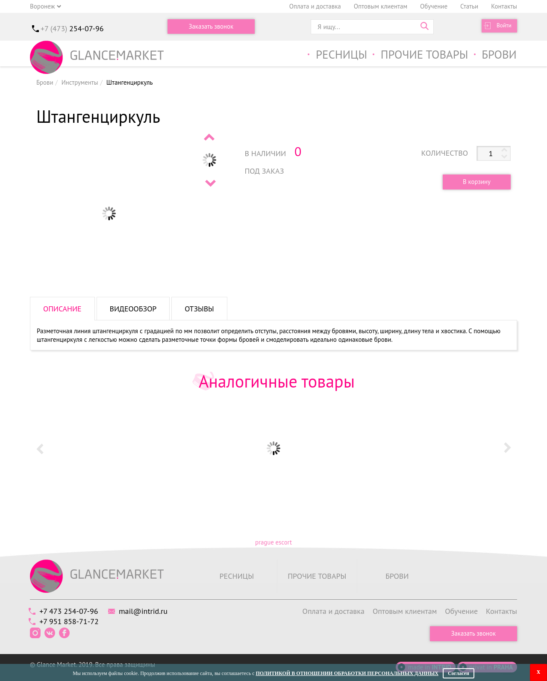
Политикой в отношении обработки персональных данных (347, 673)
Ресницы (337, 55)
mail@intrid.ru (146, 611)
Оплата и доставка (315, 6)
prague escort (273, 542)
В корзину (475, 182)
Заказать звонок (211, 27)
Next (210, 183)
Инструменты (80, 82)
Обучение (433, 6)
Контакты (504, 6)
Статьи (469, 6)
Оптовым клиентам (380, 6)
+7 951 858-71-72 (70, 621)
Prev (210, 137)
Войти (502, 27)
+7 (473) (72, 28)
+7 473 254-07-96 (70, 611)
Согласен (458, 673)
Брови (499, 55)
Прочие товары (422, 55)
